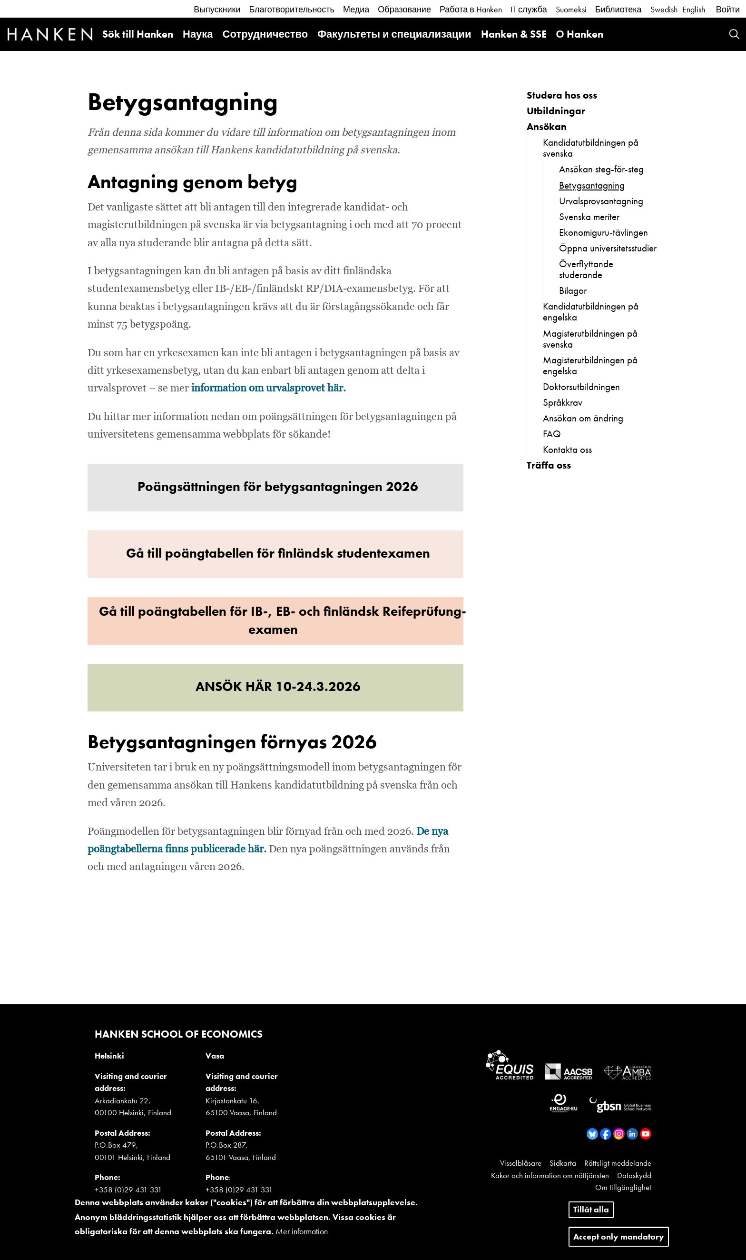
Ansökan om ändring (583, 417)
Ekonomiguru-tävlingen (603, 232)
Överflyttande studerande (586, 269)
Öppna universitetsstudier (608, 247)
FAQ (552, 433)
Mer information (301, 1236)
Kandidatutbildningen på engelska (590, 311)
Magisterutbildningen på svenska (590, 338)
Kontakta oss (567, 449)
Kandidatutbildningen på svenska (590, 148)
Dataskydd (634, 1175)
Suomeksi (571, 9)
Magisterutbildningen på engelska (590, 365)
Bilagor (573, 290)
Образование (404, 9)
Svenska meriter (589, 216)
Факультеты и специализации (394, 34)
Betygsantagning (592, 185)
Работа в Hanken (471, 9)
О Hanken (579, 34)
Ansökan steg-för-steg (601, 168)
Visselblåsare (520, 1163)
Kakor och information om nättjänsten (550, 1175)
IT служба (528, 9)
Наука (198, 34)
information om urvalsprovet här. (268, 388)
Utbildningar (556, 110)
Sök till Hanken (137, 34)
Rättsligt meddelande (617, 1163)
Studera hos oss (562, 95)
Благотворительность (291, 9)
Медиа (356, 9)
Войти (728, 9)
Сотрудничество (265, 34)
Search (734, 34)
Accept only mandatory (618, 1241)
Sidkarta (563, 1163)
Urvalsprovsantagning (601, 200)
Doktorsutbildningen (581, 386)
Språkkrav (562, 402)
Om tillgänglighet (623, 1187)
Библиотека (618, 9)
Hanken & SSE (514, 34)
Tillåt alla (591, 1214)
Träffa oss (549, 465)
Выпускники (217, 9)
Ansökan (547, 126)
